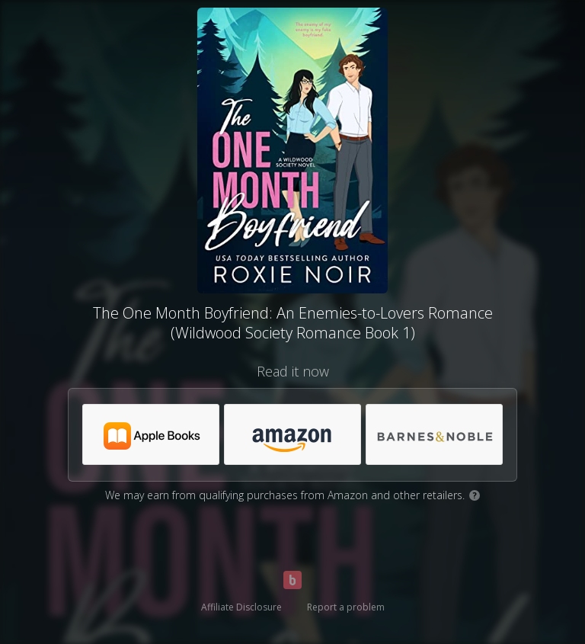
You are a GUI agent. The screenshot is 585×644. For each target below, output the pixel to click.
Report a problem (346, 607)
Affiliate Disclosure (241, 607)
